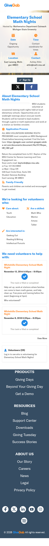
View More (42, 338)
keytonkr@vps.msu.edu (28, 163)
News (24, 476)
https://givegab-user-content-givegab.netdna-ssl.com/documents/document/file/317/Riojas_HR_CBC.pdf (24, 145)
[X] (15, 509)
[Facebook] (6, 509)
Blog (24, 413)
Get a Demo (24, 394)
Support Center (24, 421)
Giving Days (24, 379)
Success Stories (24, 442)
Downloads (24, 428)
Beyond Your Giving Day (24, 387)
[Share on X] (18, 87)
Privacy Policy (24, 490)
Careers (25, 469)
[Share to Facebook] (31, 87)
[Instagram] (41, 509)
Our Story (24, 462)
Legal (25, 483)
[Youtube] (33, 509)
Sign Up (24, 80)
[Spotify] (24, 521)
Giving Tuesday (24, 435)
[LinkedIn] (24, 509)
